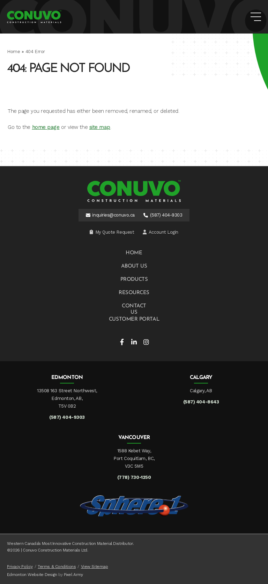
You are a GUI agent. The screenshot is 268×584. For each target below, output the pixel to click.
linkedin (134, 342)
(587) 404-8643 (201, 401)
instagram (146, 342)
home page (46, 127)
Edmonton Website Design (32, 574)
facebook (122, 342)
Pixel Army (73, 574)
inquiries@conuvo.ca (113, 215)
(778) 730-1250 (134, 477)
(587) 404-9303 (166, 215)
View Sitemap (94, 566)
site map (99, 127)
